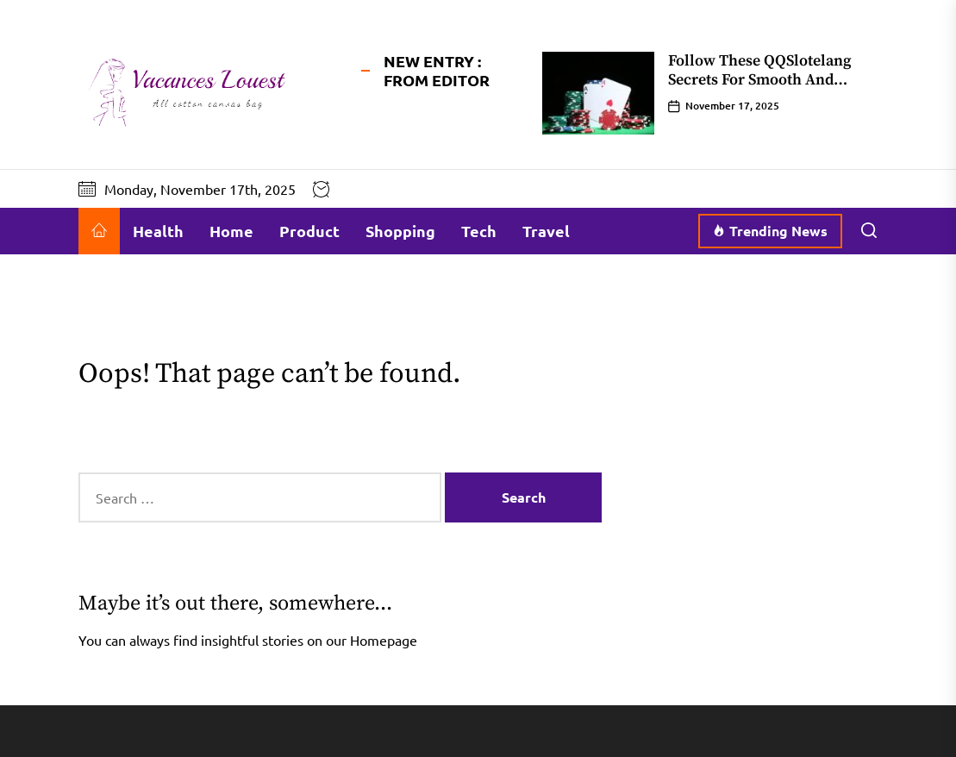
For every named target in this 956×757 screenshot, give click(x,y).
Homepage (383, 639)
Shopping (400, 231)
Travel (546, 231)
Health (158, 231)
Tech (479, 231)
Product (309, 231)
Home (231, 231)
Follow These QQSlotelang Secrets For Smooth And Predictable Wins (760, 79)
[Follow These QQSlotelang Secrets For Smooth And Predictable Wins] (598, 93)
